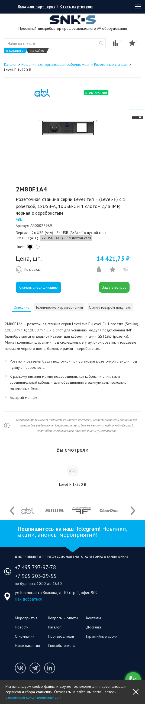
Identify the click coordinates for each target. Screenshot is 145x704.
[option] (66, 126)
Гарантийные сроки (101, 636)
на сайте (37, 50)
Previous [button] (12, 510)
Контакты (93, 617)
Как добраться (28, 599)
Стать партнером (76, 6)
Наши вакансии (27, 645)
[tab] (21, 307)
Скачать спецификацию (38, 287)
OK (136, 692)
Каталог (54, 627)
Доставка (94, 627)
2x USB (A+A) (42, 232)
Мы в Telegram (35, 668)
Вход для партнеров (36, 6)
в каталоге (15, 50)
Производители (61, 636)
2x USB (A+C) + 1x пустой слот (66, 238)
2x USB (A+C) (27, 238)
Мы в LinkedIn (49, 668)
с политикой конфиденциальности (33, 697)
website (101, 43)
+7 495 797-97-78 (35, 567)
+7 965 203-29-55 (36, 575)
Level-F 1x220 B (72, 484)
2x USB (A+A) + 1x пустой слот (81, 232)
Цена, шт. (29, 258)
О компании (24, 636)
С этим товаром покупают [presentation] (110, 307)
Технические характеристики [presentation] (59, 307)
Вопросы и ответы (63, 617)
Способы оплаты (61, 645)
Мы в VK (20, 668)
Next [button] (133, 510)
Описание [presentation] (22, 307)
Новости (21, 627)
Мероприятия (26, 617)
